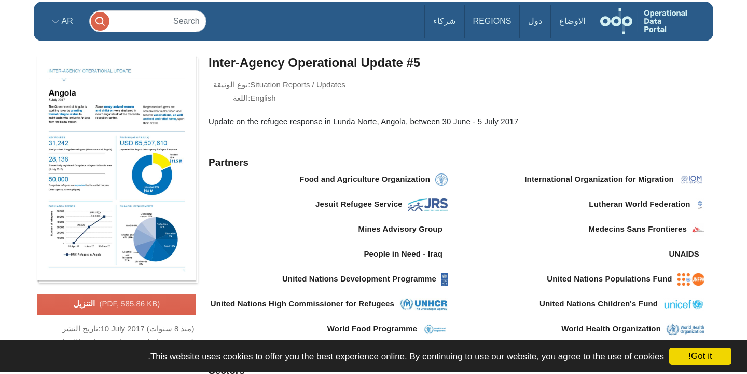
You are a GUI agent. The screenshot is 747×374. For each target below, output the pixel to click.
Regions (492, 21)
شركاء (444, 21)
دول (535, 21)
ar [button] (66, 21)
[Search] (147, 21)
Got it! (700, 356)
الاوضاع (572, 21)
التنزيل (117, 304)
